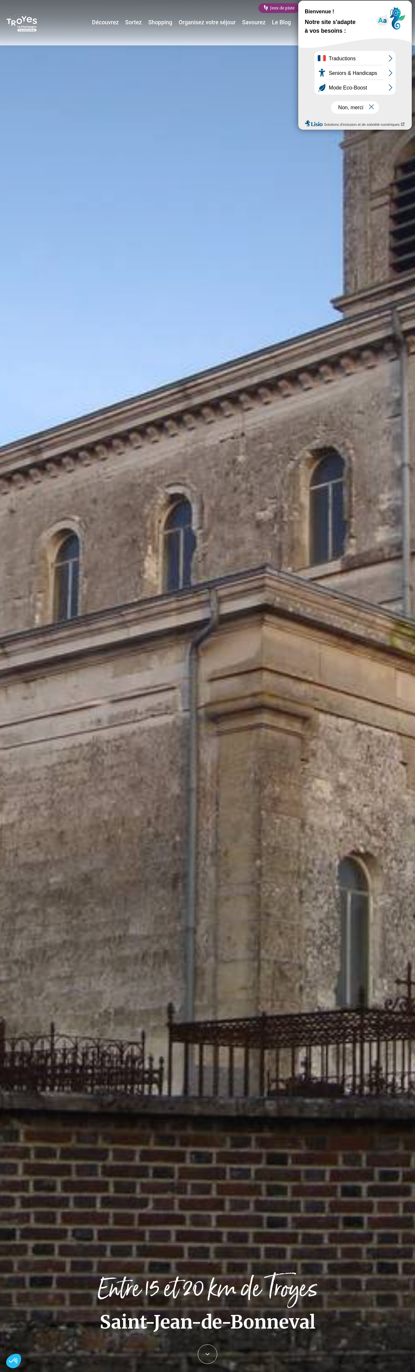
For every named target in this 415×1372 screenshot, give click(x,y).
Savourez (254, 22)
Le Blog (280, 22)
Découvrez (114, 22)
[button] (13, 1361)
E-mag (321, 8)
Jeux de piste (282, 8)
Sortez (141, 22)
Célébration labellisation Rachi (378, 8)
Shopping (167, 22)
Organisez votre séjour (210, 22)
